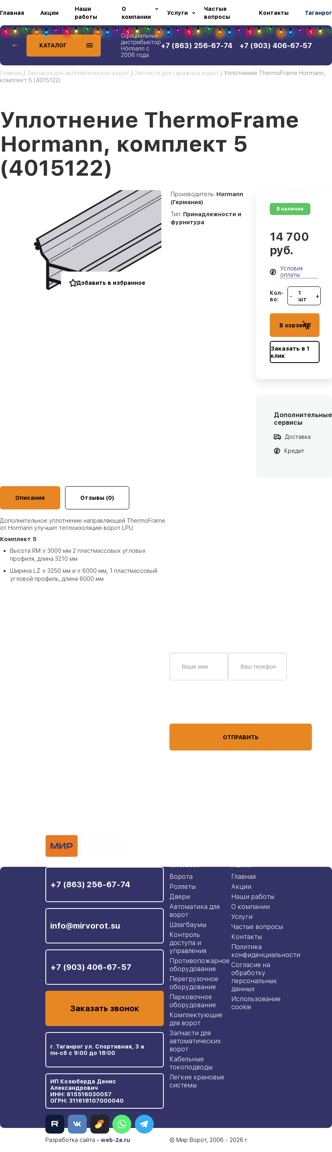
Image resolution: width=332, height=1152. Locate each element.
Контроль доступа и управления (187, 943)
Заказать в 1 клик (290, 352)
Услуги (177, 13)
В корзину (295, 325)
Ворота (181, 876)
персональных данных (199, 708)
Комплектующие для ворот (195, 1019)
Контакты (274, 13)
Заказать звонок (104, 1008)
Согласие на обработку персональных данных (254, 977)
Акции (49, 13)
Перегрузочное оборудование (193, 983)
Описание (30, 498)
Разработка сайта (70, 1140)
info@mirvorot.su (85, 926)
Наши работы (86, 13)
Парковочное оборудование (192, 1001)
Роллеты (182, 886)
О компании (136, 13)
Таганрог (318, 13)
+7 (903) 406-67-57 (90, 967)
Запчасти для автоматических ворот (78, 73)
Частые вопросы (217, 13)
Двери (179, 897)
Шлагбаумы (187, 925)
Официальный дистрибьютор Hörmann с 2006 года (141, 45)
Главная (12, 13)
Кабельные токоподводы (190, 1063)
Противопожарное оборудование (199, 965)
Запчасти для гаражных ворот (176, 73)
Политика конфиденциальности (265, 951)
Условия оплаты (291, 271)
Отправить (241, 737)
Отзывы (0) (97, 498)
